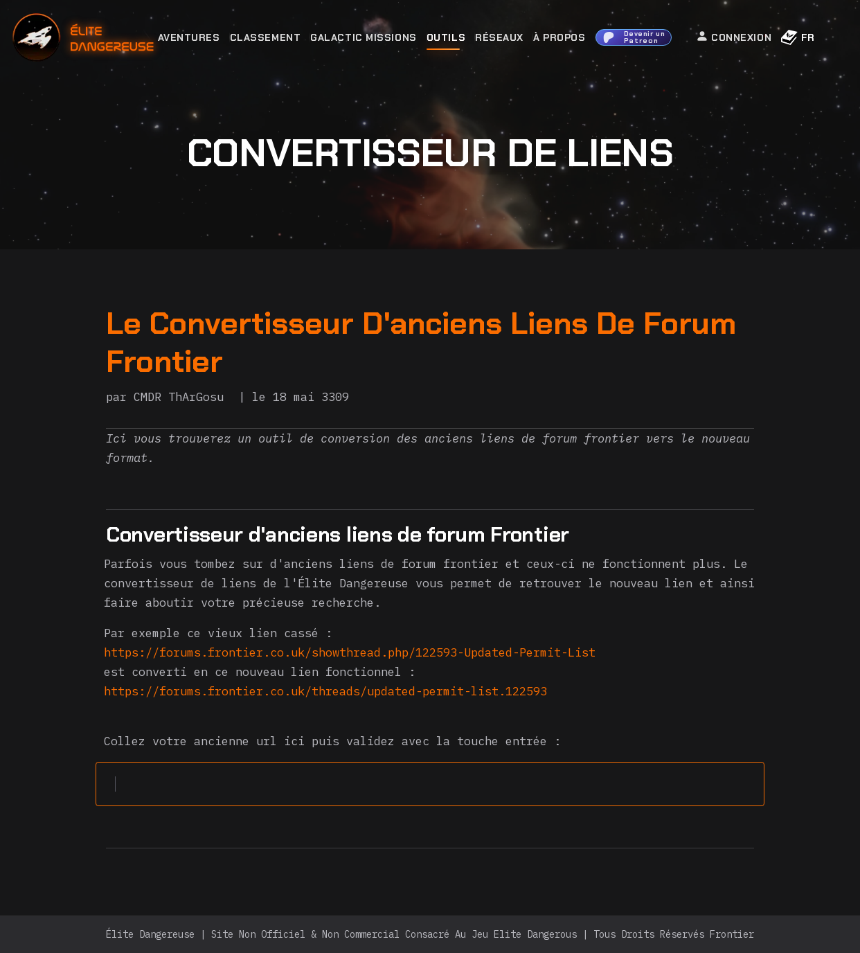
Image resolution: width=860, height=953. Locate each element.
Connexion (734, 37)
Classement (265, 37)
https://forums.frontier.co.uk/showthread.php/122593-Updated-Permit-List (349, 652)
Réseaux (499, 37)
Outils (446, 37)
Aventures (189, 37)
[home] (120, 38)
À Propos (559, 37)
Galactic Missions (363, 37)
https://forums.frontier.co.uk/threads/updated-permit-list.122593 (325, 691)
